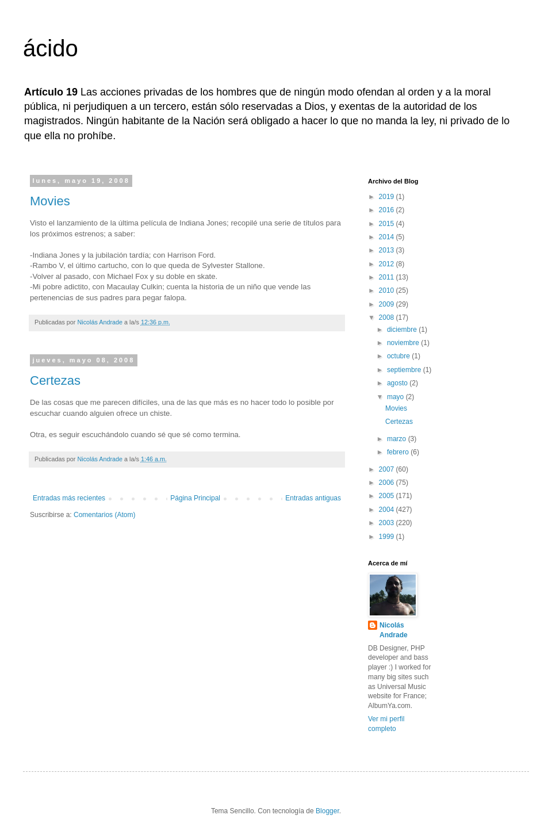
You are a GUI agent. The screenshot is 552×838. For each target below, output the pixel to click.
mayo (396, 397)
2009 (387, 304)
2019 (387, 197)
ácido (50, 48)
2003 (387, 523)
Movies (50, 201)
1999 (387, 537)
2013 (387, 250)
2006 (387, 483)
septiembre (405, 370)
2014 (387, 237)
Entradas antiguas (313, 498)
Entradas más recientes (69, 498)
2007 (387, 469)
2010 (387, 290)
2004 (387, 510)
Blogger (327, 811)
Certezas (55, 380)
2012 (387, 264)
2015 (387, 224)
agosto (398, 383)
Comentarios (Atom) (104, 515)
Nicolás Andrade (393, 630)
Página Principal (195, 498)
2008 (387, 317)
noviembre (404, 343)
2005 (387, 496)
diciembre (403, 330)
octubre (399, 356)
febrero (399, 452)
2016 (387, 210)
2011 (387, 277)
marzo (397, 439)
